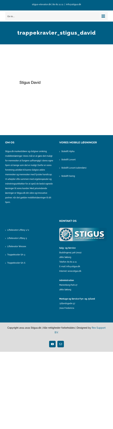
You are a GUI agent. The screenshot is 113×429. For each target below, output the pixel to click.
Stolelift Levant (68, 159)
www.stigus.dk (74, 271)
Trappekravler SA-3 (16, 254)
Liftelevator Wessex (16, 246)
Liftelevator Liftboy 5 (17, 238)
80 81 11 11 (58, 4)
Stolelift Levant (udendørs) (73, 168)
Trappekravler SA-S (16, 263)
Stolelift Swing (68, 176)
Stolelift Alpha (68, 151)
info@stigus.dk (73, 4)
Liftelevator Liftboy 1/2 (18, 230)
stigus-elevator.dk (41, 4)
